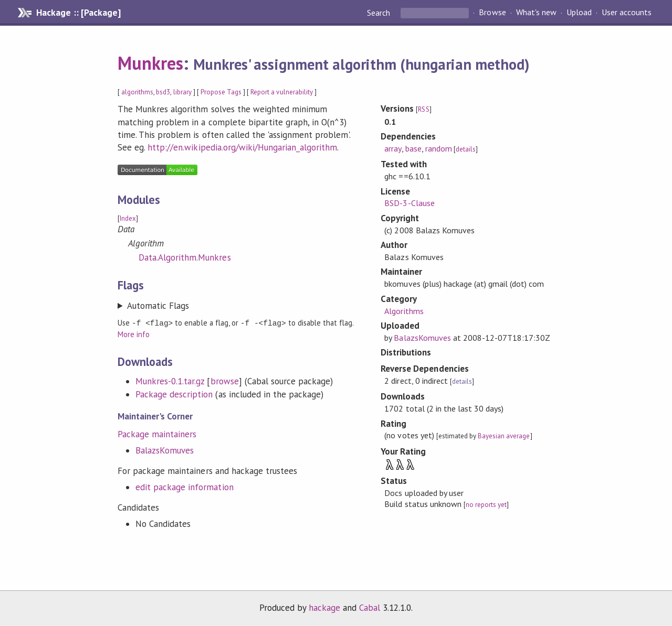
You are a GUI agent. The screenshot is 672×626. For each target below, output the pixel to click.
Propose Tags (221, 92)
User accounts (627, 12)
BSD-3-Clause (409, 203)
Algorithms (403, 311)
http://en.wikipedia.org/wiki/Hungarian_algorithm (242, 147)
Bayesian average (504, 435)
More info (134, 334)
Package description (174, 394)
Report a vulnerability (281, 92)
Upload (579, 12)
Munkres (150, 62)
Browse (492, 12)
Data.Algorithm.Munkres (185, 257)
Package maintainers (157, 433)
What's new (536, 12)
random (438, 148)
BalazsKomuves (164, 450)
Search (379, 12)
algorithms (137, 92)
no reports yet (486, 504)
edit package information (184, 486)
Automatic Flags (158, 305)
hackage (324, 607)
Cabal (369, 607)
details (466, 149)
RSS (423, 109)
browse (225, 380)
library (182, 92)
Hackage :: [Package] (78, 12)
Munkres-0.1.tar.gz (169, 380)
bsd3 (163, 92)
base (413, 148)
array (392, 148)
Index (128, 218)
